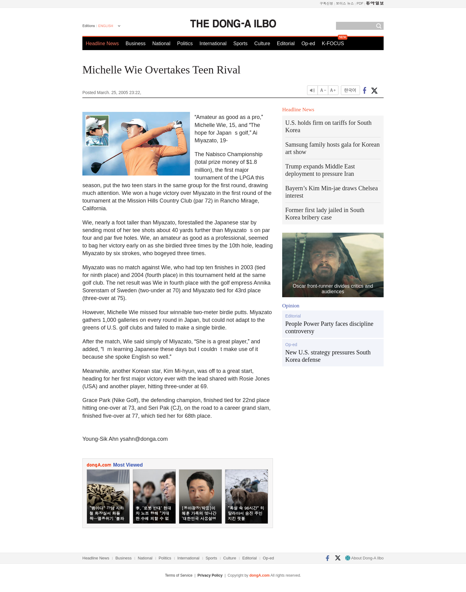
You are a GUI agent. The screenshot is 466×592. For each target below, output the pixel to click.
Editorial (286, 43)
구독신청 (326, 3)
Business (136, 43)
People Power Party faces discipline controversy (329, 327)
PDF (360, 3)
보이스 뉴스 (345, 3)
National (161, 43)
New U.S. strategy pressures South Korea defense (328, 356)
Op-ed (308, 43)
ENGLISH (105, 26)
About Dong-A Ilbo (364, 558)
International (213, 43)
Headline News (102, 43)
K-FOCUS (333, 43)
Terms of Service (178, 575)
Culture (262, 43)
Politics (185, 43)
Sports (240, 43)
